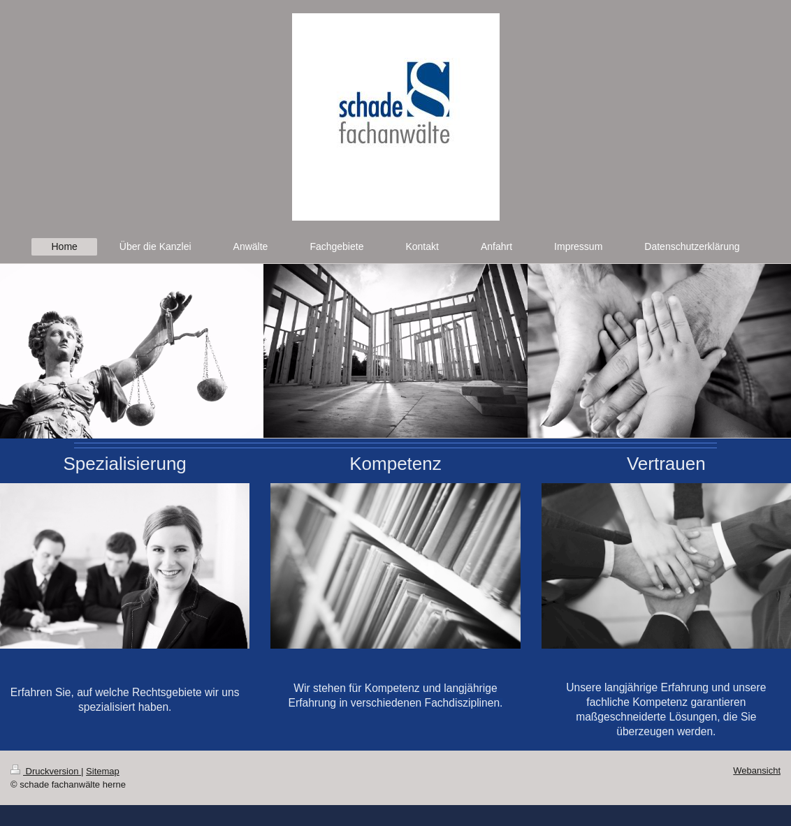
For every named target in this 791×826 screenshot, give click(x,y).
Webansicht (757, 770)
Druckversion (45, 771)
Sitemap (102, 771)
